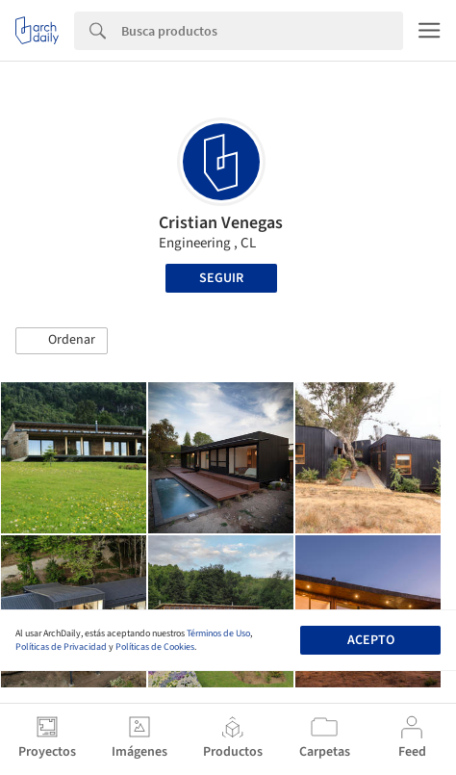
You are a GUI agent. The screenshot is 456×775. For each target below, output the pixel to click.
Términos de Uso (218, 633)
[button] (61, 340)
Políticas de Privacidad (61, 647)
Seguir (221, 278)
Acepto (370, 640)
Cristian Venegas (221, 223)
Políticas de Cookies (154, 647)
